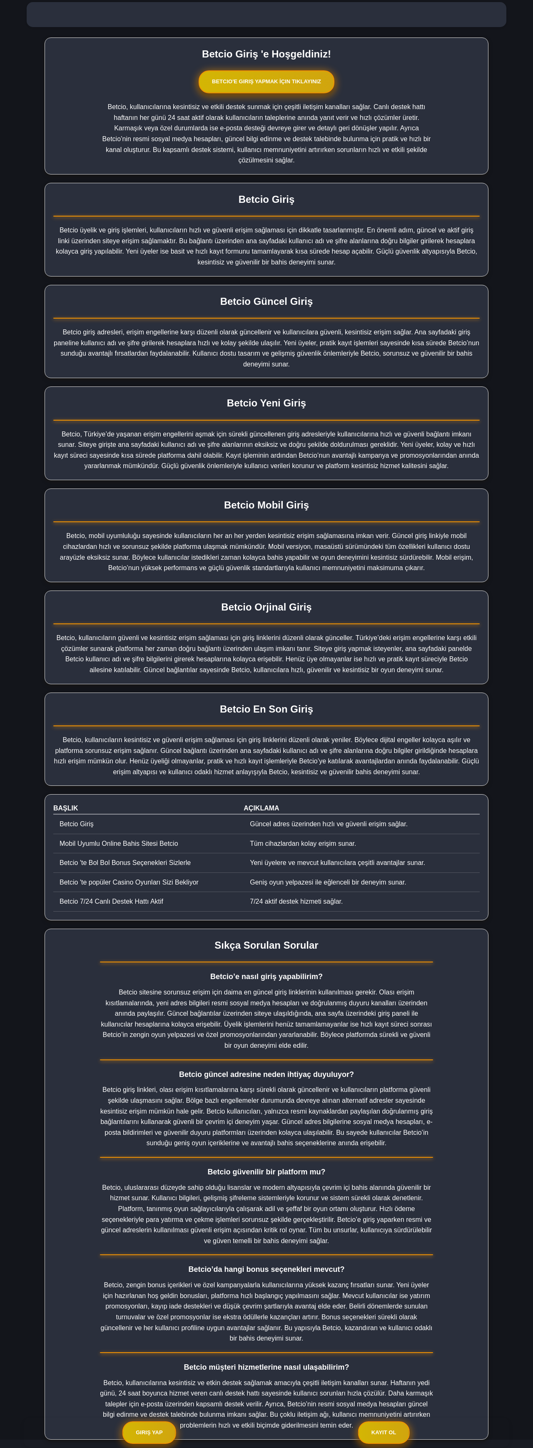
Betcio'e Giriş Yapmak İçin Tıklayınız (266, 81)
